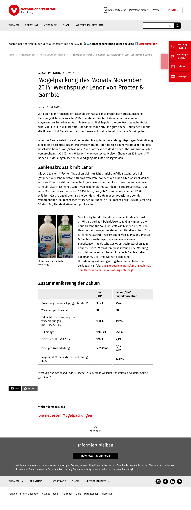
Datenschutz (91, 493)
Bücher (182, 66)
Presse (156, 10)
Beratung (31, 25)
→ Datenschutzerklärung (58, 469)
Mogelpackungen (27, 55)
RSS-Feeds (66, 493)
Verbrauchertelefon (115, 10)
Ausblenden (164, 61)
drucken (31, 388)
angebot (182, 58)
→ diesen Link (119, 469)
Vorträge (50, 25)
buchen (182, 48)
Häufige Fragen (50, 493)
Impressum (107, 493)
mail (15, 388)
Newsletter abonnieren (95, 455)
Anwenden (177, 25)
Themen (14, 25)
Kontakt (13, 493)
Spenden (172, 10)
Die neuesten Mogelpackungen (65, 415)
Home (11, 55)
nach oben (95, 429)
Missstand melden (139, 10)
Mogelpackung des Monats (52, 55)
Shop (66, 25)
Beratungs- (182, 54)
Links (78, 493)
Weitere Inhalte (86, 25)
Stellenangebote (29, 493)
